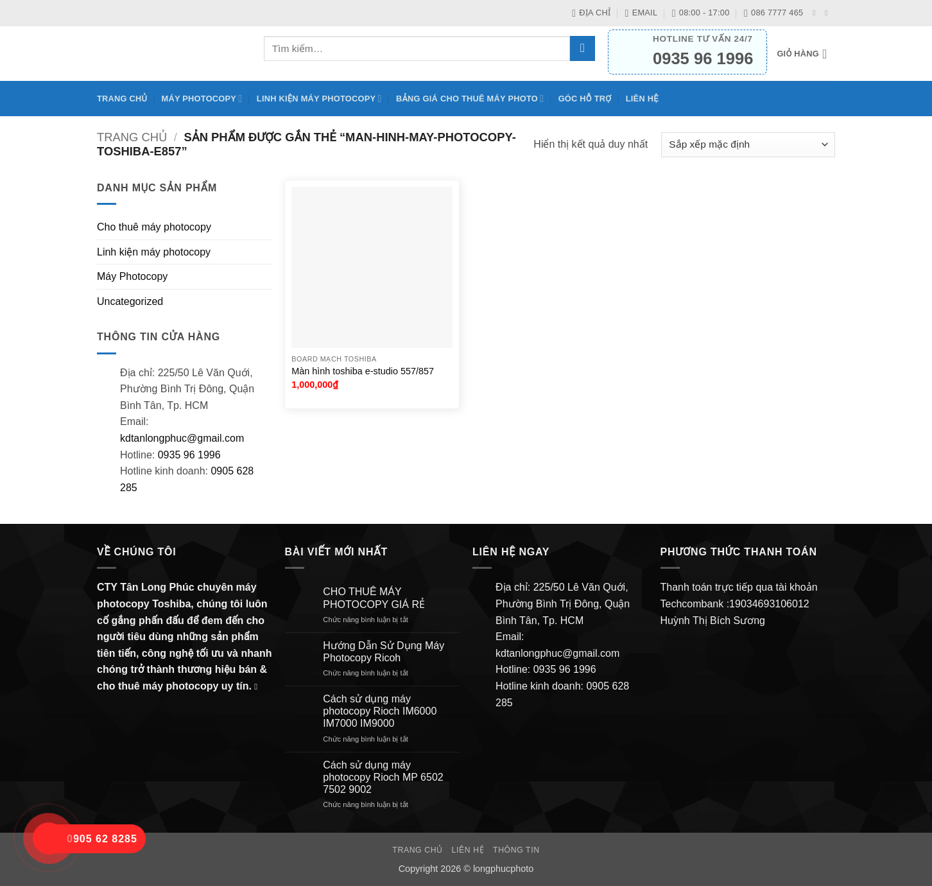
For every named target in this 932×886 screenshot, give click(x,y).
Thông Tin (516, 850)
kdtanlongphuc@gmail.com (182, 438)
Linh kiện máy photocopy (319, 98)
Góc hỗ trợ (585, 98)
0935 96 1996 (189, 454)
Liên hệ (642, 98)
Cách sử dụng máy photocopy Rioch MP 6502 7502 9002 (383, 777)
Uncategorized (130, 301)
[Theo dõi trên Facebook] (816, 12)
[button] (806, 54)
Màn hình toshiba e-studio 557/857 (362, 371)
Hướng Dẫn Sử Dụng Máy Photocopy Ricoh (383, 651)
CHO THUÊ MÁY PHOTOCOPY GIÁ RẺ (374, 597)
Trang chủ (122, 98)
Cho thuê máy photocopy (154, 227)
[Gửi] (582, 48)
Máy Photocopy (202, 98)
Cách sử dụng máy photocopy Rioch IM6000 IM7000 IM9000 (379, 711)
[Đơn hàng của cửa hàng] (748, 144)
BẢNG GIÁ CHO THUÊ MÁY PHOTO (470, 98)
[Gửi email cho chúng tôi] (829, 12)
